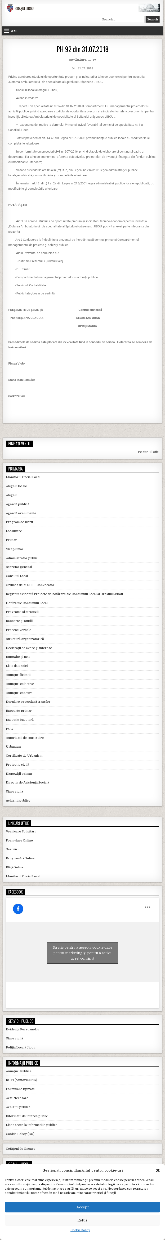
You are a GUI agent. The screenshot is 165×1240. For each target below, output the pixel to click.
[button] (158, 1170)
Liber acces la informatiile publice (32, 1125)
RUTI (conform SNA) (21, 1080)
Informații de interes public (27, 1116)
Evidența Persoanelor (22, 1029)
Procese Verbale (18, 630)
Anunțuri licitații (18, 675)
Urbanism (13, 746)
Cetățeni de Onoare (20, 1148)
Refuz (82, 1220)
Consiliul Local (17, 576)
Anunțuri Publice (18, 1071)
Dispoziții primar (19, 773)
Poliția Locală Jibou (20, 1047)
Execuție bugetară (20, 719)
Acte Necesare (17, 1098)
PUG (9, 729)
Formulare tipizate (20, 1089)
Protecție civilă (17, 764)
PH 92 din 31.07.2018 (82, 49)
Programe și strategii (22, 612)
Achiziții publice (18, 800)
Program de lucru (19, 522)
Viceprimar (14, 549)
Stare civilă (14, 791)
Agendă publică (17, 504)
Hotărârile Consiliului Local (27, 603)
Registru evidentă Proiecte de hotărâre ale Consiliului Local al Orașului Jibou (64, 594)
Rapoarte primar (19, 710)
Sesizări (12, 849)
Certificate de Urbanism (24, 755)
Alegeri (11, 495)
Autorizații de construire (25, 738)
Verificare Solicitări (21, 831)
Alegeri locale (16, 486)
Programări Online (20, 858)
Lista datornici (17, 666)
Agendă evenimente (21, 513)
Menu (14, 31)
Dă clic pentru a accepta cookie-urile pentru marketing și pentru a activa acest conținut (82, 953)
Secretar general (19, 567)
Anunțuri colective (20, 684)
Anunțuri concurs (19, 693)
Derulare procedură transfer (28, 701)
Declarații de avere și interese (29, 648)
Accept (82, 1207)
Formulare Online (19, 840)
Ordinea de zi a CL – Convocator (30, 585)
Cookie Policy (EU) (20, 1134)
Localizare (14, 531)
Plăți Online (14, 867)
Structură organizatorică (25, 639)
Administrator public (22, 558)
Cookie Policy (80, 1230)
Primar (11, 540)
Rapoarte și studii (19, 621)
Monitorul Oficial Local (23, 477)
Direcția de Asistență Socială (27, 782)
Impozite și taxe (18, 656)
